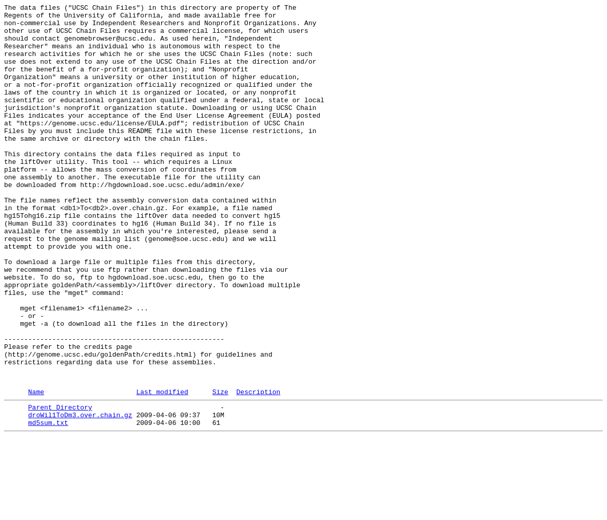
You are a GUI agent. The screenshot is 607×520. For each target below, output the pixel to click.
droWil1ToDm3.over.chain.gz (80, 494)
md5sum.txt (48, 504)
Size (220, 468)
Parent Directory (60, 485)
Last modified (162, 468)
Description (258, 468)
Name (36, 468)
